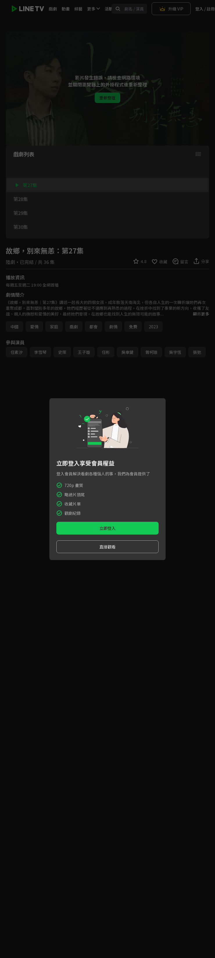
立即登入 (107, 528)
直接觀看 (107, 547)
